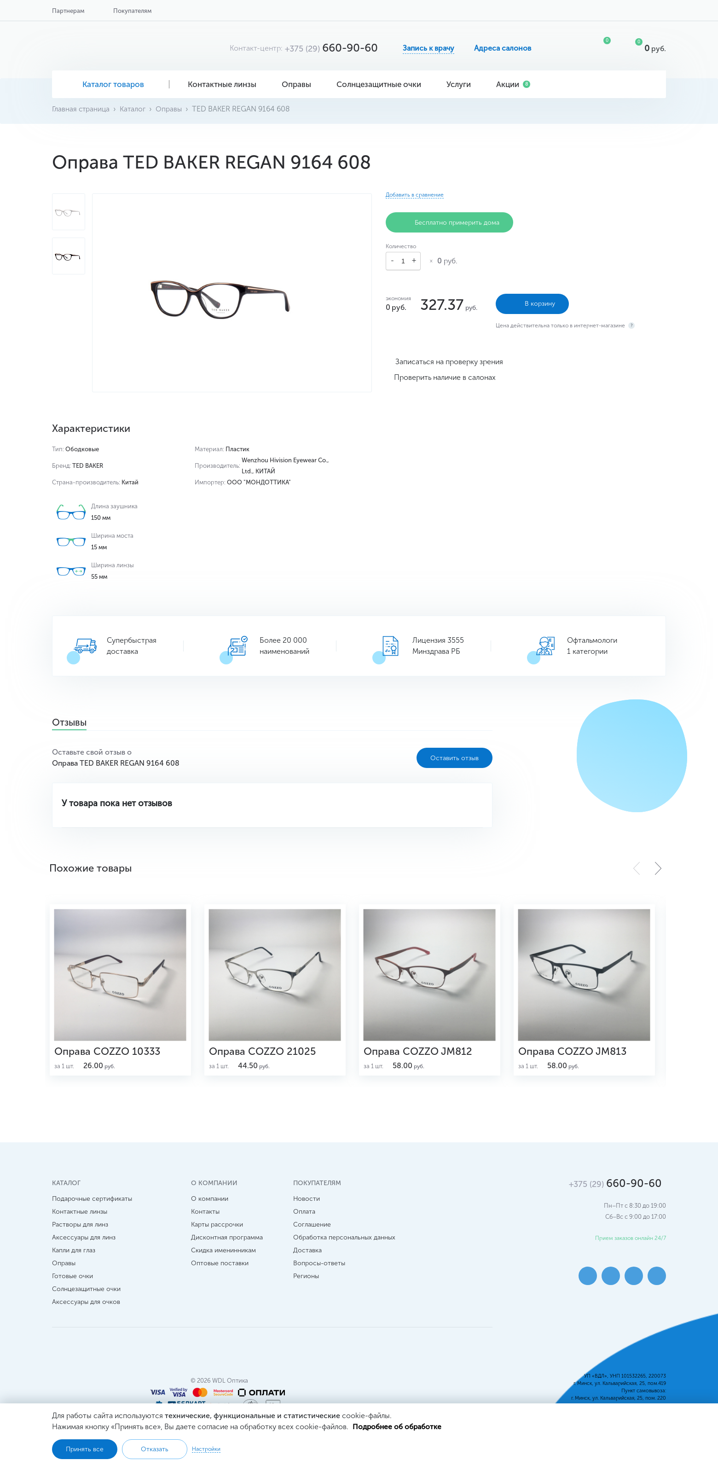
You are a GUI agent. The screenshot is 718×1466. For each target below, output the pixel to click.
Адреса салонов (502, 48)
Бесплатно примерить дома (449, 222)
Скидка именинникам (223, 1256)
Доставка (307, 1256)
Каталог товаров (110, 84)
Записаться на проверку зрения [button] (449, 360)
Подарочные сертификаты (92, 1205)
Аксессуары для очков (86, 1308)
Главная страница (81, 109)
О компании (209, 1205)
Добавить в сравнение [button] (415, 195)
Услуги (462, 84)
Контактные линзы (225, 84)
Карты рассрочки (217, 1230)
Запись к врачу (428, 48)
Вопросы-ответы (319, 1269)
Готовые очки (72, 1282)
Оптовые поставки (220, 1269)
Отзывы (72, 723)
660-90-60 (331, 47)
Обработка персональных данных (344, 1243)
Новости (306, 1205)
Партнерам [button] (68, 10)
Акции (513, 84)
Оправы (300, 84)
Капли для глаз (73, 1256)
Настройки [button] (206, 1449)
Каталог (135, 109)
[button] (658, 868)
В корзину (532, 302)
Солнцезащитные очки (382, 84)
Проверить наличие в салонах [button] (445, 376)
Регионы (306, 1282)
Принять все (85, 1449)
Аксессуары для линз (84, 1243)
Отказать (154, 1449)
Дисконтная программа (227, 1243)
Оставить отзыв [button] (454, 758)
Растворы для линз (80, 1230)
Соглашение (312, 1230)
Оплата (304, 1218)
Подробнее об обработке (398, 1426)
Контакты (205, 1218)
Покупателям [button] (132, 10)
